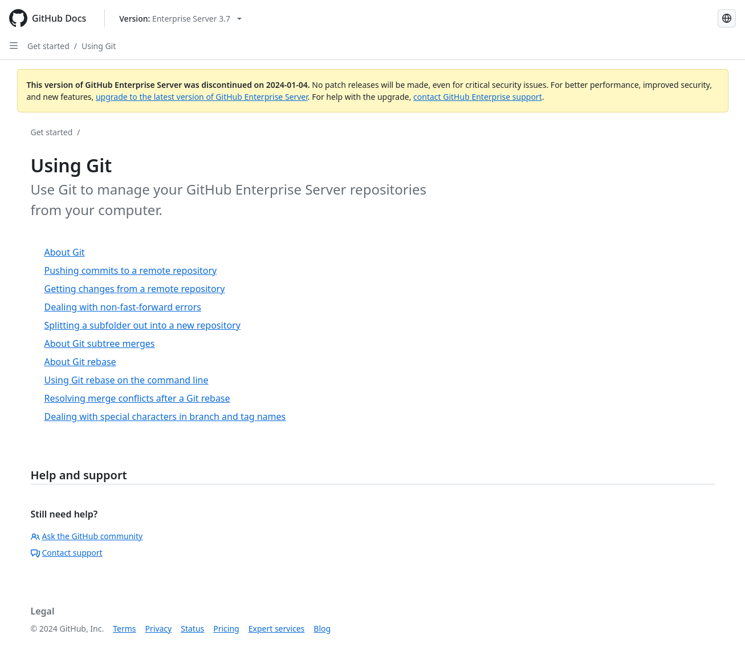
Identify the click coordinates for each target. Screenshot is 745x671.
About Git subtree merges (99, 343)
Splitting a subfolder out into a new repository (142, 325)
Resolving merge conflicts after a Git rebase (137, 398)
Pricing (226, 628)
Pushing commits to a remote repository (130, 270)
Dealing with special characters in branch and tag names (165, 416)
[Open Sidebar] (14, 46)
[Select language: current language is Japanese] (727, 18)
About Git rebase (80, 361)
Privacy (158, 628)
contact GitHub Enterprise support (477, 96)
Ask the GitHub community (87, 536)
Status (192, 628)
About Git (64, 252)
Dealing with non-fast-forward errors (123, 307)
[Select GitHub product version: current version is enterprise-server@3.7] (180, 18)
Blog (322, 628)
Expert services (277, 628)
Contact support (67, 552)
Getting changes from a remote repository (134, 288)
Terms (124, 628)
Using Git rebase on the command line (126, 380)
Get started (48, 46)
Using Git (99, 46)
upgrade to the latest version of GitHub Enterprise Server (202, 96)
